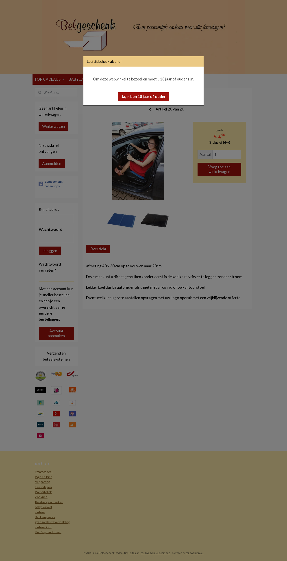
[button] (144, 96)
